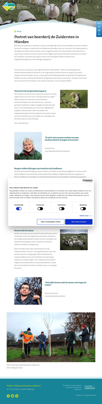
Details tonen (84, 215)
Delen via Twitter (99, 30)
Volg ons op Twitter (12, 396)
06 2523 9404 (14, 389)
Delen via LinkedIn (99, 34)
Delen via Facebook (99, 26)
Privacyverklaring (89, 395)
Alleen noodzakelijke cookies (51, 222)
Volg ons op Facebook (8, 396)
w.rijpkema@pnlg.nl (27, 389)
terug (17, 31)
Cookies (78, 395)
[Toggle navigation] (97, 7)
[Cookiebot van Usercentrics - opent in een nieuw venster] (84, 180)
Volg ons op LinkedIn (16, 396)
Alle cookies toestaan (78, 222)
